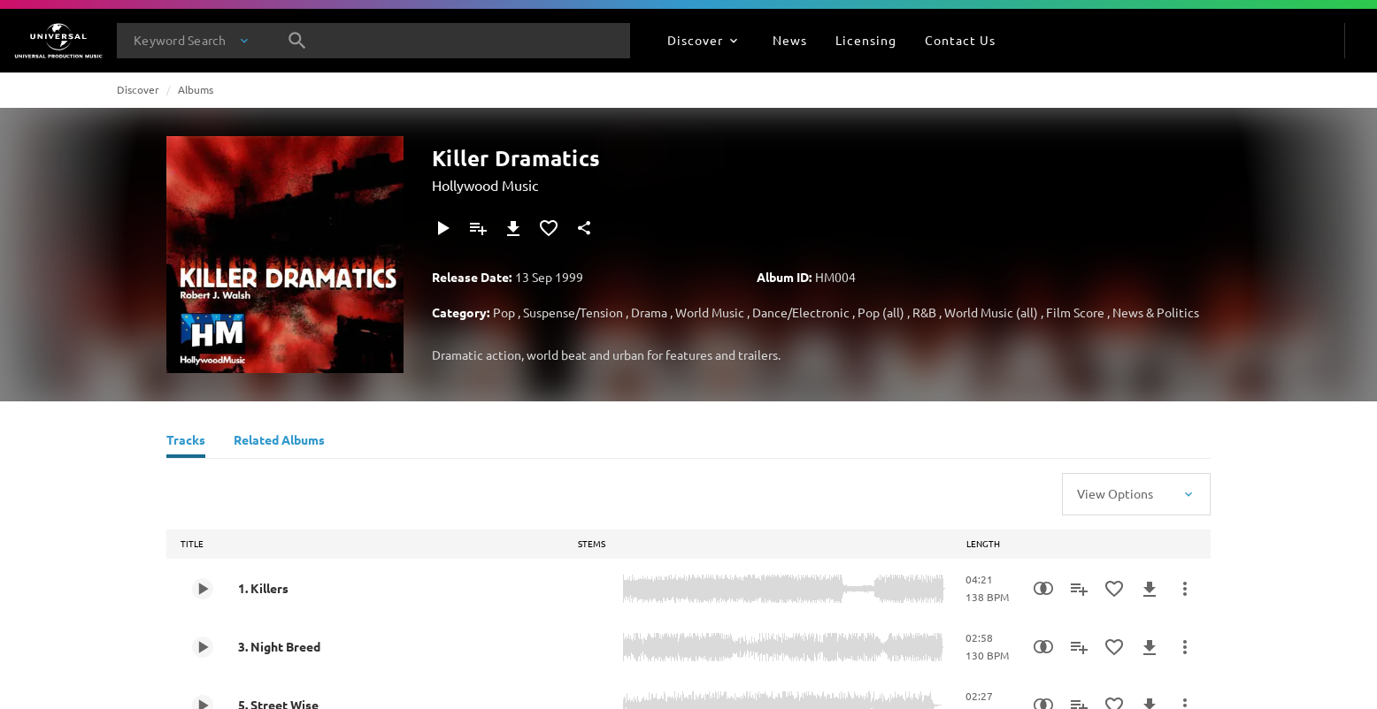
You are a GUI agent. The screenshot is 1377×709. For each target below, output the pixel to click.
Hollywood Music (485, 185)
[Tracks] (185, 442)
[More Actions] (1185, 588)
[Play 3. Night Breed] (202, 647)
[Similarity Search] (1043, 588)
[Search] (297, 41)
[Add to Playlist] (477, 228)
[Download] (513, 228)
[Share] (584, 228)
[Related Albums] (279, 442)
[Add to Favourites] (548, 228)
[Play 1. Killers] (202, 589)
